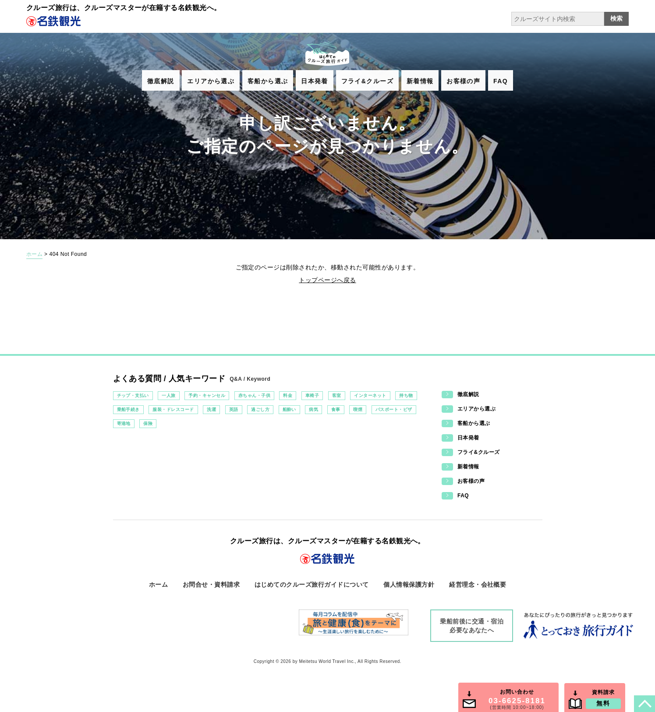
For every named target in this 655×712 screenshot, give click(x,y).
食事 (335, 409)
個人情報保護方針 (408, 584)
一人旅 (168, 395)
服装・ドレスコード (173, 409)
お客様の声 (463, 81)
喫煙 (357, 409)
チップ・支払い (133, 395)
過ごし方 (260, 409)
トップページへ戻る (327, 279)
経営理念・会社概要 (477, 584)
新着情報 (420, 81)
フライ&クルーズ (367, 81)
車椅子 (312, 395)
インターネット (370, 395)
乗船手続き (128, 409)
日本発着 (314, 81)
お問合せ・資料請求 (211, 584)
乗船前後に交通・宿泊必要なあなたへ (471, 626)
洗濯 (211, 409)
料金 (287, 395)
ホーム (34, 254)
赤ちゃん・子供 (254, 395)
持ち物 (406, 395)
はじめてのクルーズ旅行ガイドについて (312, 584)
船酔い (289, 409)
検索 (616, 18)
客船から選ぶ (268, 81)
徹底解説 (160, 81)
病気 (313, 409)
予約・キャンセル (206, 395)
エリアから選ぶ (210, 81)
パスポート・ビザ (393, 409)
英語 (233, 409)
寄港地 (124, 423)
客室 (336, 395)
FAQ (500, 81)
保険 (147, 423)
